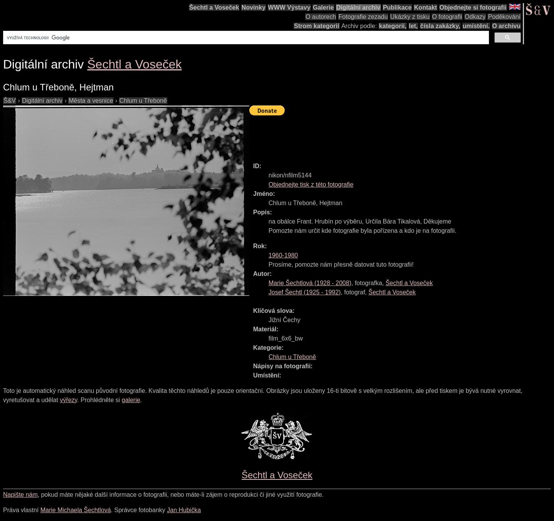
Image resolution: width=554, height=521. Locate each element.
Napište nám (20, 494)
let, (413, 26)
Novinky (253, 7)
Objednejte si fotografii (472, 7)
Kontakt (425, 7)
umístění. (476, 26)
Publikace (397, 7)
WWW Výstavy (289, 7)
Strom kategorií (316, 26)
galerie (131, 400)
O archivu (506, 26)
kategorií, (392, 26)
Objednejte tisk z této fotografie (311, 184)
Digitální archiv (358, 7)
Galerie (323, 7)
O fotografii (447, 16)
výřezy (68, 400)
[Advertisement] (389, 135)
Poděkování (504, 16)
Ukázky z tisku (409, 16)
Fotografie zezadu (363, 16)
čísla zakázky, (440, 26)
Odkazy (475, 16)
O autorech (320, 16)
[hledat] (245, 37)
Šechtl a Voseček (214, 7)
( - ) (310, 283)
